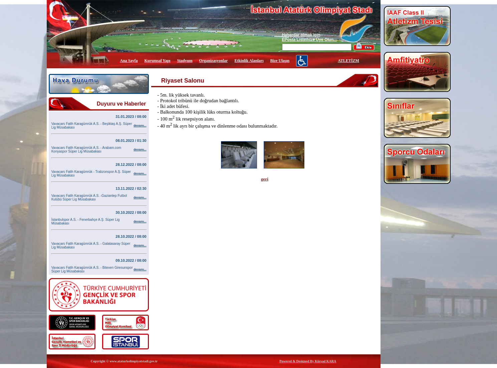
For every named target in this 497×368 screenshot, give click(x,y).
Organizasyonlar (213, 60)
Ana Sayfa (129, 60)
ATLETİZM (348, 60)
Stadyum (184, 60)
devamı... (140, 125)
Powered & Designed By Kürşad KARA (307, 361)
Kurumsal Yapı (158, 60)
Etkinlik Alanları (248, 60)
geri (264, 179)
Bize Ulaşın (279, 60)
